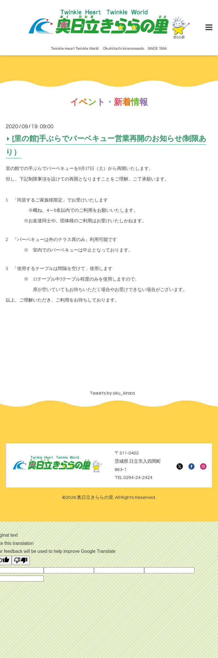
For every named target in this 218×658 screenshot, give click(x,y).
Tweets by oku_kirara (112, 393)
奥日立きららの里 (95, 497)
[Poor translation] (21, 560)
